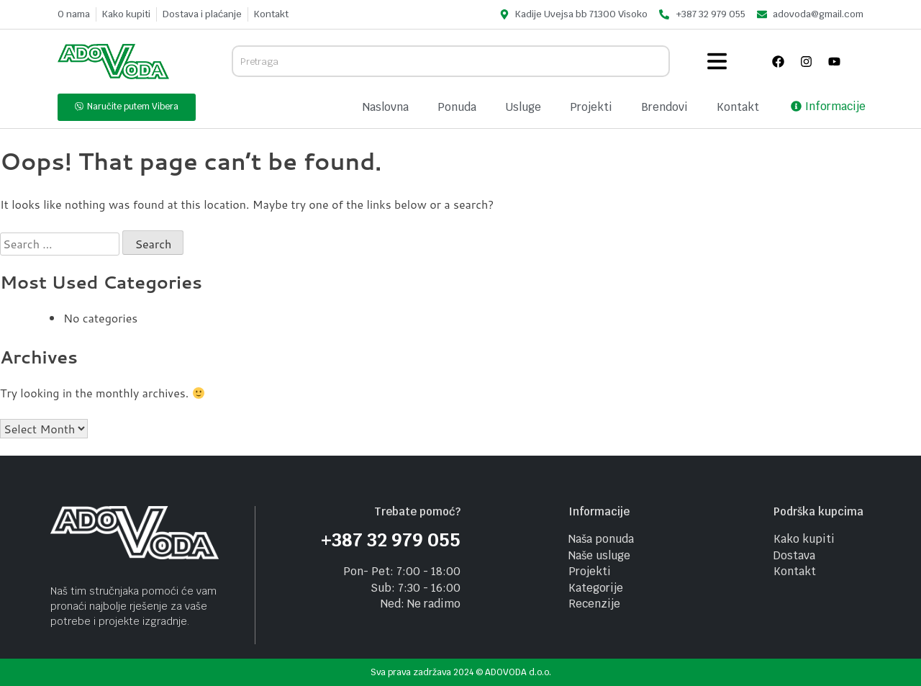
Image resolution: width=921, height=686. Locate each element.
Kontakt (738, 107)
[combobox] (451, 61)
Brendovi (664, 107)
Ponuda (456, 107)
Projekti (591, 107)
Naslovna (386, 107)
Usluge (523, 107)
